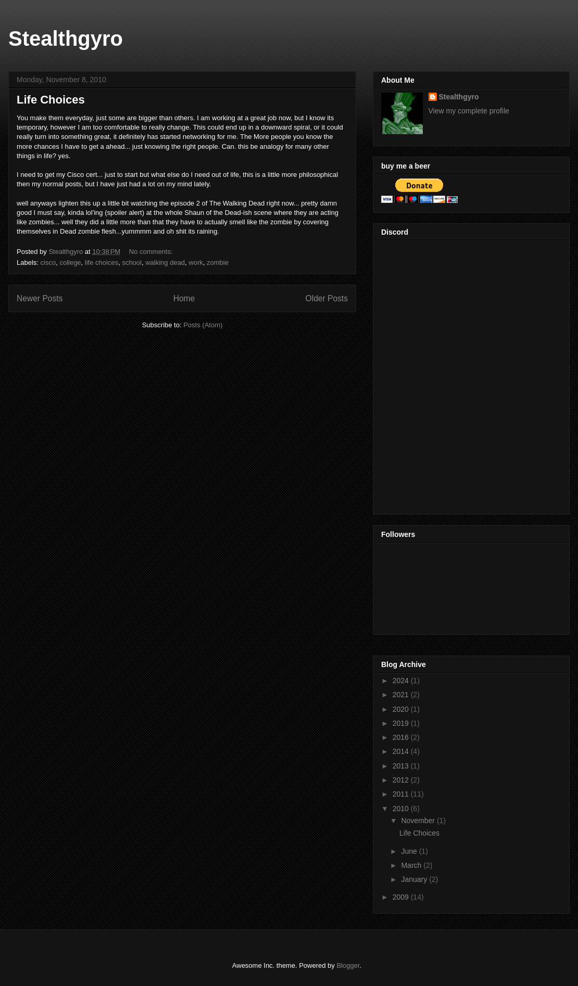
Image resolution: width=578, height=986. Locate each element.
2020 (402, 709)
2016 (402, 737)
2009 (402, 897)
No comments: (151, 251)
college (70, 262)
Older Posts (327, 298)
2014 (402, 751)
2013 (402, 766)
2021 (402, 694)
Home (184, 298)
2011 (402, 794)
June (410, 851)
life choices (101, 262)
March (412, 865)
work (196, 262)
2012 (402, 780)
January (415, 879)
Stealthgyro (65, 38)
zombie (218, 262)
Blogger (347, 965)
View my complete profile (469, 111)
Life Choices (51, 99)
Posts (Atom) (202, 325)
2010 (402, 808)
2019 (402, 723)
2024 (402, 680)
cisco (48, 262)
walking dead (165, 262)
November (418, 820)
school (132, 262)
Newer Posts (39, 298)
